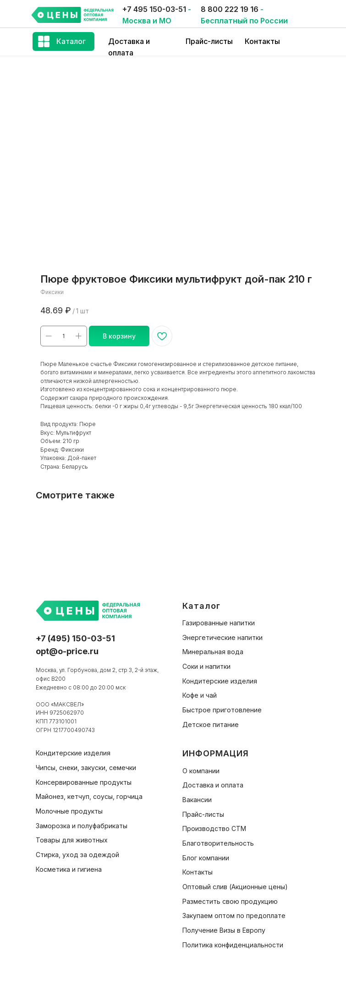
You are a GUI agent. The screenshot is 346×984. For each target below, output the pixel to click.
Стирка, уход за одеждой (77, 854)
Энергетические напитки (222, 637)
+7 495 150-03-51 (154, 9)
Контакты (262, 41)
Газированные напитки (218, 623)
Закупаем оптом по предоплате (234, 915)
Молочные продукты (69, 811)
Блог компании (205, 858)
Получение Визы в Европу (223, 930)
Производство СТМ (214, 828)
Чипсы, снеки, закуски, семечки (86, 767)
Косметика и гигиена (69, 869)
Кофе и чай (199, 695)
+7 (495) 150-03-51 (75, 638)
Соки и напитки (206, 666)
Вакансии (197, 800)
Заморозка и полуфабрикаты (81, 826)
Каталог (71, 41)
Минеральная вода (212, 652)
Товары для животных (72, 840)
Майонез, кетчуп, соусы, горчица (89, 796)
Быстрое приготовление (222, 710)
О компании (201, 771)
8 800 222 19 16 (229, 9)
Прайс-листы (209, 41)
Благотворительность (218, 843)
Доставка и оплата (212, 785)
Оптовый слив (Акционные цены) (235, 887)
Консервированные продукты (84, 782)
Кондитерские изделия (219, 681)
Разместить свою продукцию (230, 901)
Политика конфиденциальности (232, 945)
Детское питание (210, 724)
